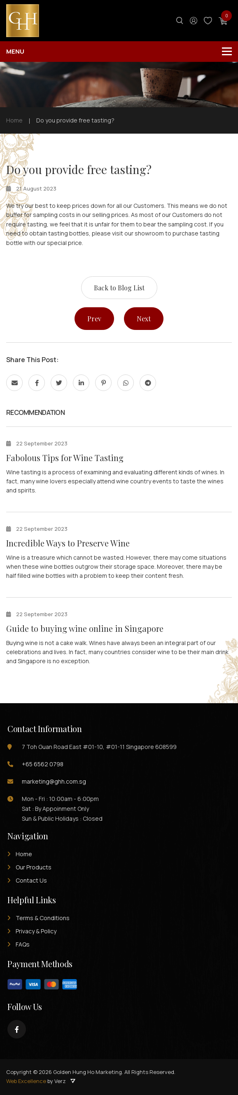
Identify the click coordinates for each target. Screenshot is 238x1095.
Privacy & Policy (36, 931)
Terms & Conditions (43, 918)
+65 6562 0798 (42, 764)
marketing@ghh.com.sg (54, 781)
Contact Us (31, 880)
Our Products (33, 867)
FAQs (23, 944)
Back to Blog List (119, 287)
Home (24, 854)
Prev (94, 318)
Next (144, 318)
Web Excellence (26, 1081)
